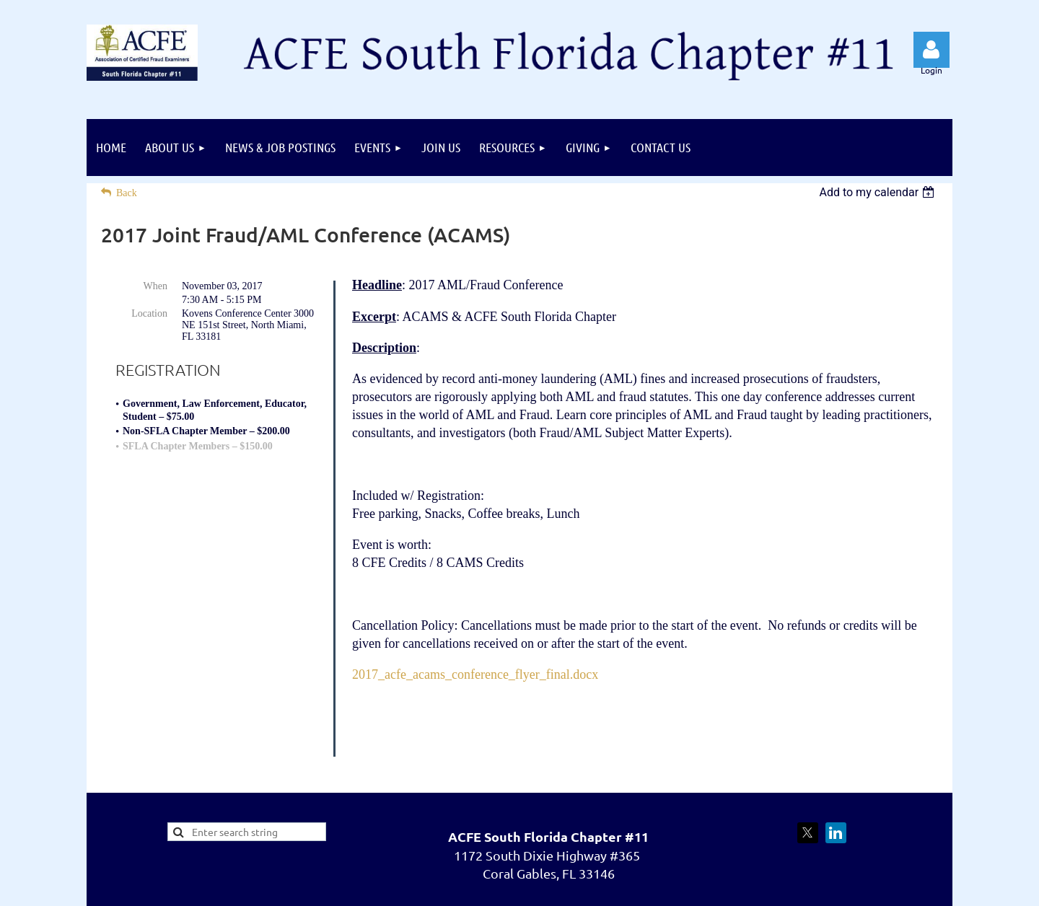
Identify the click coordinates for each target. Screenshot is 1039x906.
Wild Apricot (799, 887)
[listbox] (878, 192)
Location (149, 313)
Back (126, 193)
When (155, 286)
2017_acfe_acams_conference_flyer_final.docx (475, 674)
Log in (931, 50)
